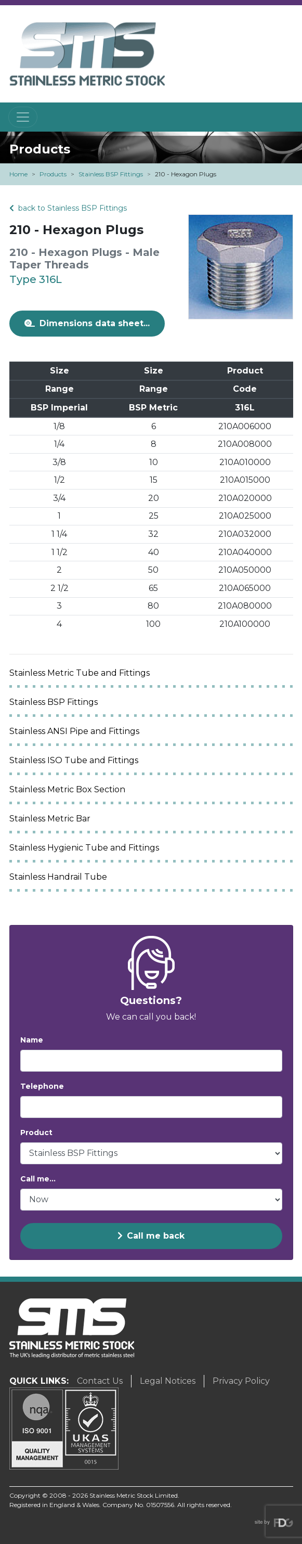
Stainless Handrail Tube (58, 877)
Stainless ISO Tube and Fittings (73, 760)
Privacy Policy (241, 1381)
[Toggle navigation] (22, 117)
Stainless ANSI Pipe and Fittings (74, 731)
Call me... (38, 1178)
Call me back (151, 1236)
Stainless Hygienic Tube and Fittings (84, 848)
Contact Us (100, 1381)
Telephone (42, 1086)
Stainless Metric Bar (49, 819)
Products (53, 174)
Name (31, 1040)
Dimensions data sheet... (87, 323)
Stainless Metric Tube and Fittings (79, 673)
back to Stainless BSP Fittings (68, 208)
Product (36, 1132)
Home (18, 174)
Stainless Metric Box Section (67, 789)
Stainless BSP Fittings (110, 174)
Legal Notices (167, 1381)
